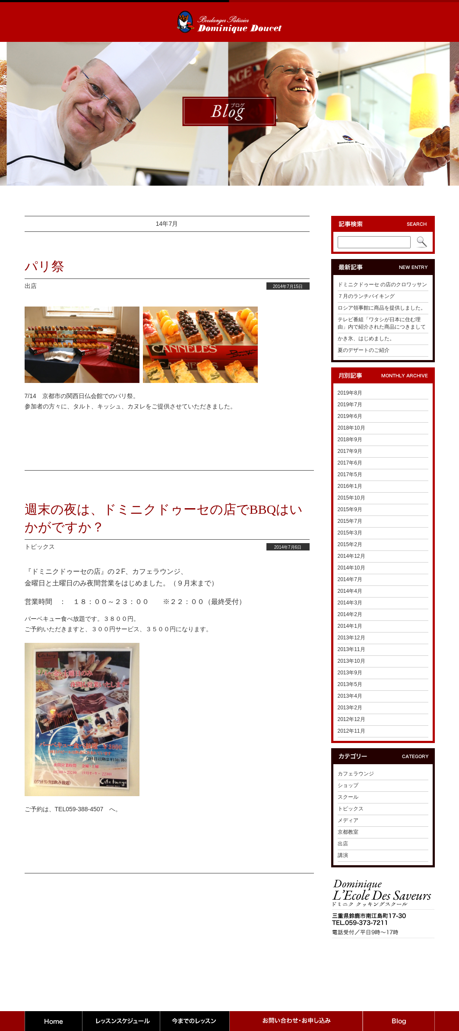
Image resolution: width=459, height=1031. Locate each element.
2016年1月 (350, 486)
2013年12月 (351, 638)
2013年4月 (350, 696)
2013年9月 (350, 673)
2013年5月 (350, 684)
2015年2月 (350, 544)
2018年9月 (350, 439)
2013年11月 (351, 649)
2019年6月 (350, 416)
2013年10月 (351, 661)
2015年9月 (350, 509)
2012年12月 (351, 719)
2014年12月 (351, 556)
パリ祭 (44, 266)
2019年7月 (350, 405)
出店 (31, 285)
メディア (348, 820)
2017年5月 (350, 474)
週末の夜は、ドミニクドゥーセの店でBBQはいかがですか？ (164, 518)
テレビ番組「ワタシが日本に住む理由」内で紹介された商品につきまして (382, 323)
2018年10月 (351, 428)
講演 (343, 855)
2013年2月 (350, 708)
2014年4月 (350, 591)
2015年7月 (350, 521)
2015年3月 (350, 533)
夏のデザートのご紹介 (363, 350)
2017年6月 (350, 463)
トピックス (40, 546)
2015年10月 (351, 498)
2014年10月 (351, 568)
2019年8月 (350, 393)
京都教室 (348, 832)
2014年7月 (350, 579)
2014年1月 (350, 626)
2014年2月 (350, 614)
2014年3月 (350, 603)
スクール (348, 797)
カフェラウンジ (356, 774)
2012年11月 (351, 731)
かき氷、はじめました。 (366, 338)
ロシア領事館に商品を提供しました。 (382, 308)
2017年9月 (350, 451)
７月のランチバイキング (366, 296)
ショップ (348, 785)
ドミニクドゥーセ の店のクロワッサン (382, 284)
